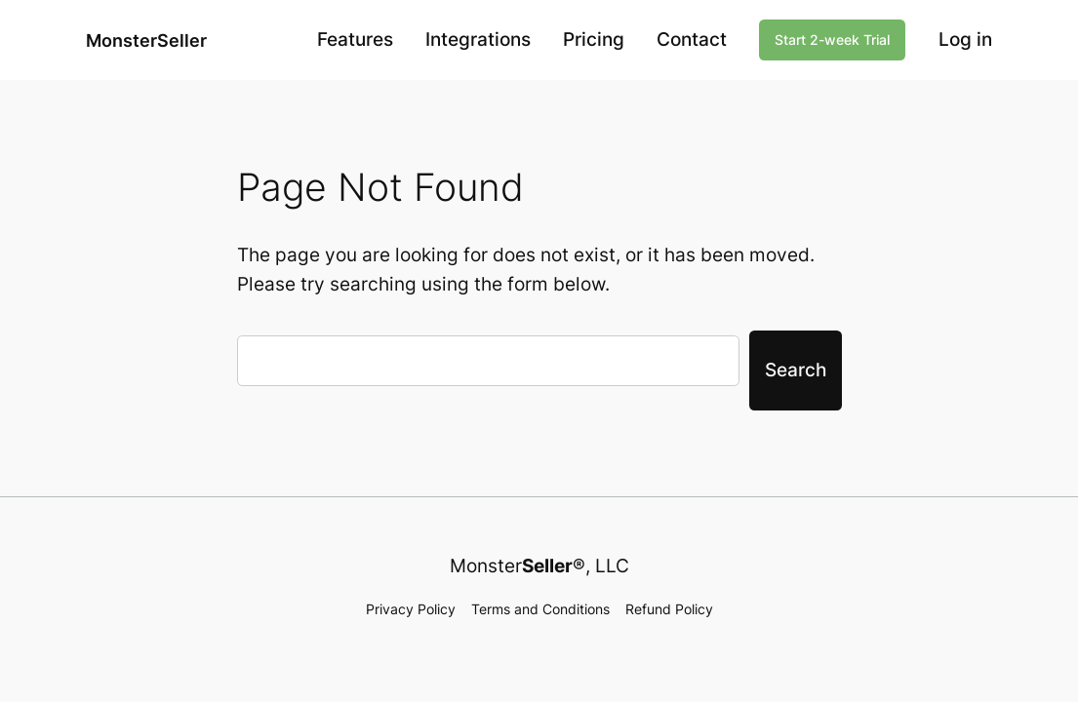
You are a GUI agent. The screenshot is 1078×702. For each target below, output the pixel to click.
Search (795, 369)
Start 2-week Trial (832, 39)
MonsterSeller (146, 40)
